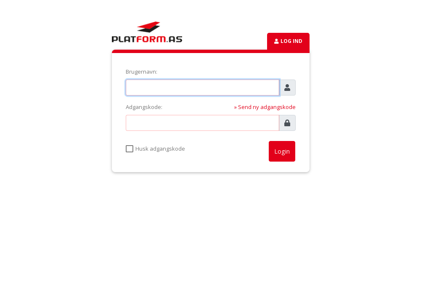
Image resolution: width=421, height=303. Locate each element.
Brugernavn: (141, 71)
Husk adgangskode (160, 148)
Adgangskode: (144, 107)
